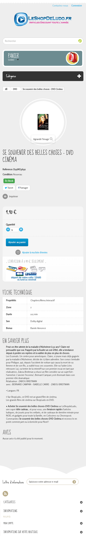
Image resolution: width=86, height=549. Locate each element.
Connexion (76, 5)
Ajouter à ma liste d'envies (34, 252)
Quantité (10, 224)
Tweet (9, 187)
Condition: (8, 174)
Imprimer (13, 196)
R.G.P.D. (7, 517)
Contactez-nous (60, 5)
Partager (23, 187)
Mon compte (8, 523)
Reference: (8, 169)
